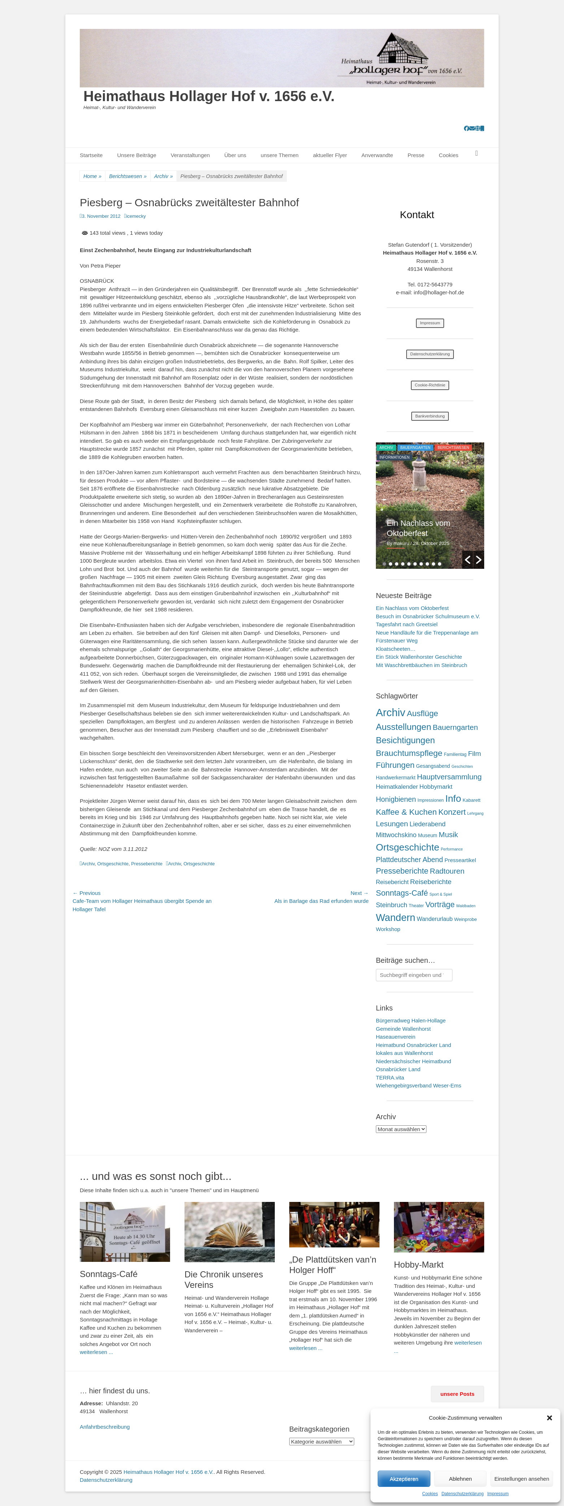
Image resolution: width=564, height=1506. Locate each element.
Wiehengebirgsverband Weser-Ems (418, 1085)
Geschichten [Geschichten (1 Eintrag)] (462, 766)
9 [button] (433, 564)
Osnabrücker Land (398, 1069)
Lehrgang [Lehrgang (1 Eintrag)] (475, 813)
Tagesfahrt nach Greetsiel (407, 624)
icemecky (136, 216)
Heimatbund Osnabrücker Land (413, 1045)
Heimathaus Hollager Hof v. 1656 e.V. (209, 96)
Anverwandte (377, 155)
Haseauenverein (395, 1037)
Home (92, 176)
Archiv (163, 176)
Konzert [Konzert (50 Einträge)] (452, 812)
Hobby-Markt (418, 1264)
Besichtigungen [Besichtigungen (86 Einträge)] (405, 740)
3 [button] (396, 564)
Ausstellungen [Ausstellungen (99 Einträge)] (403, 727)
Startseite (91, 155)
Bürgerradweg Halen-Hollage (411, 1020)
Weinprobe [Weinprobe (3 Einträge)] (465, 919)
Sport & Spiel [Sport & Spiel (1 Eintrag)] (441, 894)
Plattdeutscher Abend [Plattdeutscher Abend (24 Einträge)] (409, 860)
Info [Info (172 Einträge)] (453, 798)
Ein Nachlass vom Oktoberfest (412, 608)
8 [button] (427, 564)
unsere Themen (280, 155)
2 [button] (390, 564)
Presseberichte (146, 863)
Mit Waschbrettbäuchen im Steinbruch (421, 665)
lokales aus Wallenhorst (404, 1053)
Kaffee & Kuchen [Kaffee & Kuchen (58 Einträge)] (406, 812)
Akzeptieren (404, 1479)
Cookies (430, 1493)
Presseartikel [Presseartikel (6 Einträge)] (460, 860)
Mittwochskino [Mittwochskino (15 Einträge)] (396, 835)
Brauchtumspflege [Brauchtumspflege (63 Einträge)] (409, 753)
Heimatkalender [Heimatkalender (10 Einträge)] (397, 786)
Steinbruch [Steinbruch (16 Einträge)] (391, 905)
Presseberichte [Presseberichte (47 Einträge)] (402, 870)
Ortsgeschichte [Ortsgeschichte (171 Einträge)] (407, 847)
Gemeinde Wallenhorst (403, 1029)
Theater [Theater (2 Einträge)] (416, 905)
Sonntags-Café (109, 1274)
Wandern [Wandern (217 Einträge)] (395, 917)
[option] (430, 505)
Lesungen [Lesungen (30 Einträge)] (392, 824)
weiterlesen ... (96, 1352)
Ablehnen (460, 1479)
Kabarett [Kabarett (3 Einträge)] (471, 800)
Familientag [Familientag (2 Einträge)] (455, 754)
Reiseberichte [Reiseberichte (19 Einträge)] (431, 882)
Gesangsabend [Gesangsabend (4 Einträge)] (433, 766)
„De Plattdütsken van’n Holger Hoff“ (332, 1265)
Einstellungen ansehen (521, 1479)
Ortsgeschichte (113, 863)
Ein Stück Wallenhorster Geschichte (419, 657)
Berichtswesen (128, 176)
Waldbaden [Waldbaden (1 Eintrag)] (466, 906)
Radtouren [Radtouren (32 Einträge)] (447, 871)
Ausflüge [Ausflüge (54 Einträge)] (422, 713)
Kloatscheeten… (396, 649)
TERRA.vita (390, 1077)
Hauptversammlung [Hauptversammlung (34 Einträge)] (449, 777)
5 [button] (409, 564)
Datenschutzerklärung (463, 1493)
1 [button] (384, 564)
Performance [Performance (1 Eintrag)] (452, 849)
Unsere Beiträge (136, 155)
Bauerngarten (415, 448)
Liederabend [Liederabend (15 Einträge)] (427, 824)
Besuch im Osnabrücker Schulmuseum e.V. (428, 616)
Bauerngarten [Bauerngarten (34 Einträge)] (455, 727)
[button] (549, 1417)
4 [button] (402, 564)
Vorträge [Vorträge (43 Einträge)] (440, 904)
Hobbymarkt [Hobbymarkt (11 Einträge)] (436, 786)
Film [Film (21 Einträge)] (474, 753)
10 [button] (439, 564)
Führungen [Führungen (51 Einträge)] (395, 765)
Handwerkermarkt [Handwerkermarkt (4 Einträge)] (396, 777)
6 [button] (415, 564)
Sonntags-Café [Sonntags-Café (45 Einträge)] (402, 892)
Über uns (235, 155)
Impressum (497, 1493)
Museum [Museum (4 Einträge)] (427, 835)
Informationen (394, 457)
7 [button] (421, 564)
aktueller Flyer (330, 155)
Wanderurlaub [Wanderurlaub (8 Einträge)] (434, 919)
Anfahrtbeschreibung (105, 1427)
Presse (416, 155)
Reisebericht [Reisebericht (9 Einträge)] (392, 882)
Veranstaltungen (190, 155)
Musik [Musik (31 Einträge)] (448, 834)
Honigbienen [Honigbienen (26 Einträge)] (396, 799)
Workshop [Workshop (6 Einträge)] (388, 929)
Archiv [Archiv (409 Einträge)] (390, 712)
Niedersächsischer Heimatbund (413, 1061)
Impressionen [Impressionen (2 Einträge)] (430, 800)
